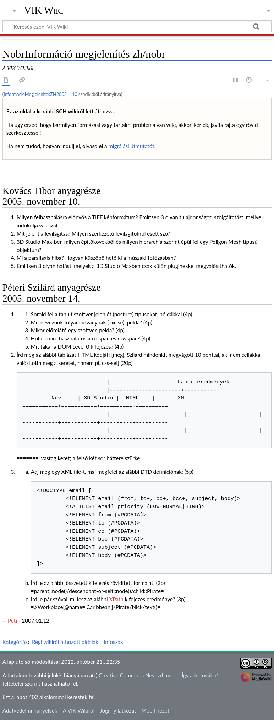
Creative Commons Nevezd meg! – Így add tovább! (158, 675)
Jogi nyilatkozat (118, 710)
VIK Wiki (44, 10)
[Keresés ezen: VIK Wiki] (137, 26)
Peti (12, 620)
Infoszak (113, 642)
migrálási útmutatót (131, 146)
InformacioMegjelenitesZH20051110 (40, 94)
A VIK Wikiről (78, 710)
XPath (116, 599)
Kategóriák (15, 642)
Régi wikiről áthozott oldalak (65, 642)
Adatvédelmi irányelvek (29, 710)
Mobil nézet (156, 710)
